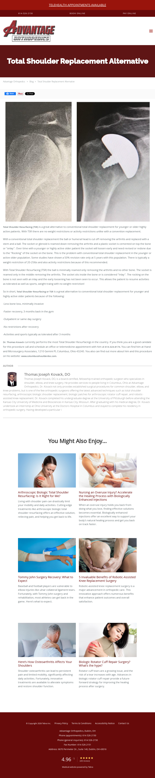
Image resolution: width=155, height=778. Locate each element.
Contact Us (123, 723)
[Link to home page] (27, 31)
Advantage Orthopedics (14, 81)
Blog (32, 81)
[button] (77, 13)
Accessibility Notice (105, 723)
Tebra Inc (46, 723)
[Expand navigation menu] (151, 31)
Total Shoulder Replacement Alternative (56, 81)
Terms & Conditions (81, 723)
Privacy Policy (61, 723)
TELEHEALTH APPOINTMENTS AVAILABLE (77, 5)
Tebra (90, 767)
